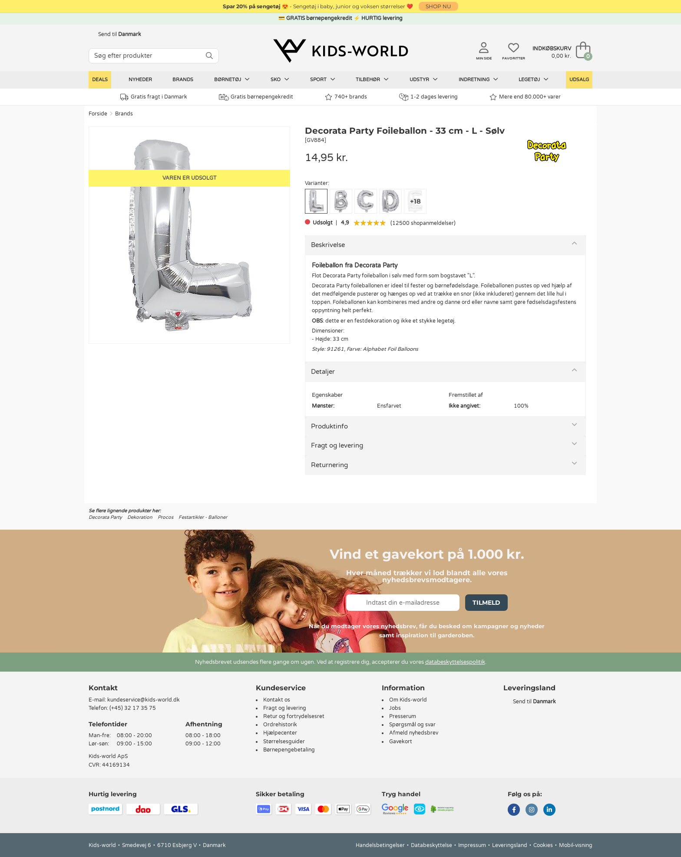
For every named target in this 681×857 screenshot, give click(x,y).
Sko (280, 79)
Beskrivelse (328, 245)
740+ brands (346, 97)
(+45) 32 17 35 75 (132, 708)
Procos (165, 517)
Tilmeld (486, 602)
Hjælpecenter (280, 733)
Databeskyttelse (431, 845)
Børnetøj (232, 79)
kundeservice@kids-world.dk (143, 700)
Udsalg (579, 79)
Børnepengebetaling (289, 750)
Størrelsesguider (284, 741)
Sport (322, 79)
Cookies (543, 845)
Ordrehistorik (280, 725)
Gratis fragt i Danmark (153, 97)
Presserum (402, 716)
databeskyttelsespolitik (455, 662)
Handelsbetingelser (380, 845)
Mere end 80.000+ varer (525, 97)
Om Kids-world (408, 700)
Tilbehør (372, 79)
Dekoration (139, 517)
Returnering (329, 465)
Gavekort (400, 741)
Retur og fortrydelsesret (293, 716)
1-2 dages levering (428, 97)
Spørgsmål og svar (412, 725)
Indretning (478, 79)
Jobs (395, 708)
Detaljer (323, 372)
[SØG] (209, 56)
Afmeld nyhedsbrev (413, 733)
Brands (182, 79)
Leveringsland (509, 845)
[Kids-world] (340, 51)
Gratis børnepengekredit (256, 97)
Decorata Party (105, 517)
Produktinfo (329, 426)
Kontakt (103, 688)
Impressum (472, 845)
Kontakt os (276, 700)
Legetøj (534, 79)
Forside (98, 114)
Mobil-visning (575, 845)
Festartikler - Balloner (203, 517)
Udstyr (424, 79)
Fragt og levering (337, 445)
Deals (100, 79)
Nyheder (140, 79)
